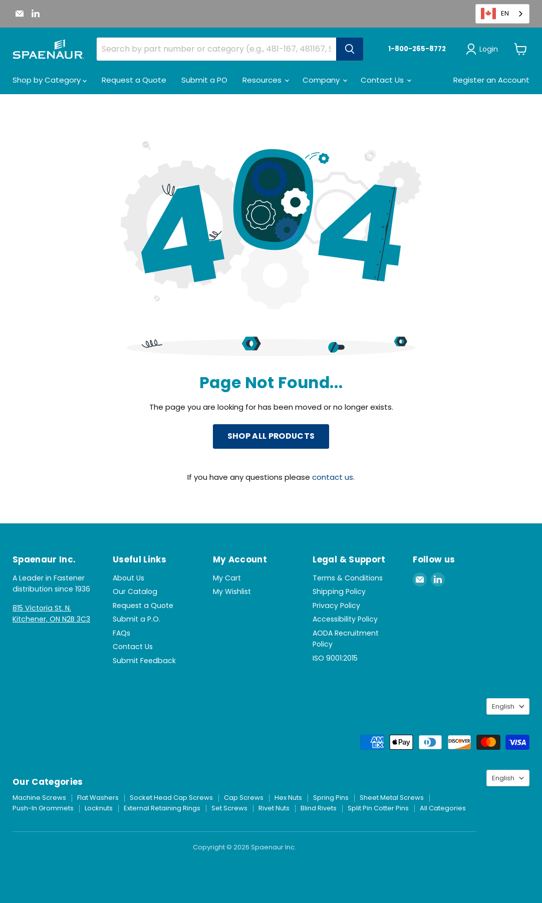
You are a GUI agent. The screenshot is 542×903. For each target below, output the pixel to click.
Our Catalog (135, 591)
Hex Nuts (288, 797)
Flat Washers (98, 797)
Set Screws (229, 808)
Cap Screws (243, 797)
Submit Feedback (144, 661)
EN (495, 14)
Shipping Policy (339, 591)
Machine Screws (39, 797)
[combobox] (502, 14)
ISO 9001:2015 (335, 658)
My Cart (227, 578)
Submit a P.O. (136, 619)
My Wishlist (232, 591)
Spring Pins (331, 797)
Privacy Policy (336, 605)
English (503, 706)
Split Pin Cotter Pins (378, 808)
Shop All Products (271, 436)
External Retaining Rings (162, 808)
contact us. (333, 477)
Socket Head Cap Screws (171, 797)
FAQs (121, 633)
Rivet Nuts (274, 808)
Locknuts (99, 808)
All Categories (443, 808)
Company (325, 80)
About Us (128, 578)
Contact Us (386, 80)
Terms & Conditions (348, 578)
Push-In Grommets (43, 808)
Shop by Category (50, 80)
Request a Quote (134, 80)
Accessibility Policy (345, 619)
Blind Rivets (319, 808)
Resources (265, 80)
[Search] (349, 49)
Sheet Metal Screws (392, 797)
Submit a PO (204, 80)
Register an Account (491, 80)
